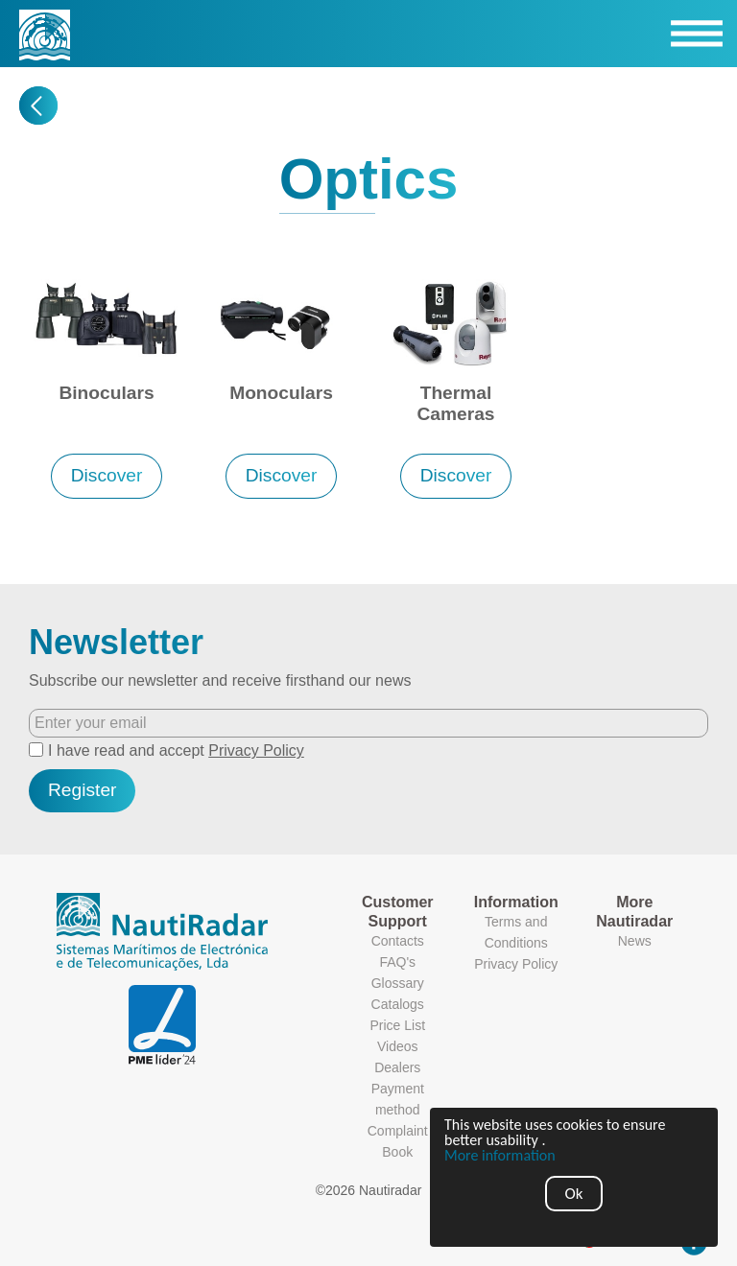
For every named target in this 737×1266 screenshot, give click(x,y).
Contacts (397, 941)
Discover (107, 475)
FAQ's (397, 962)
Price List (397, 1025)
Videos (397, 1046)
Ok (574, 1194)
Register (82, 790)
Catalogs (397, 1004)
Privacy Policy (256, 750)
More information (500, 1155)
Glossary (397, 983)
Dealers (397, 1067)
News (635, 941)
